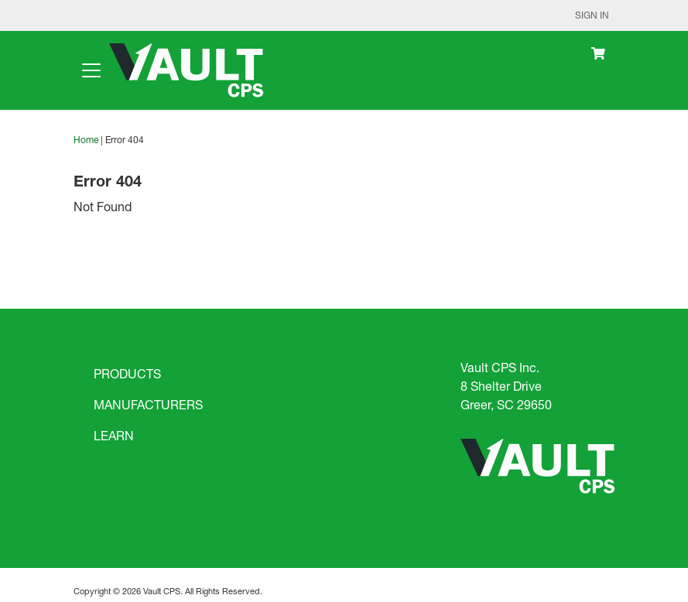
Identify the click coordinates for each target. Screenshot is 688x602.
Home (86, 139)
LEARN (114, 435)
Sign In (592, 15)
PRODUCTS (127, 373)
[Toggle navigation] (91, 70)
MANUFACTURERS (148, 404)
